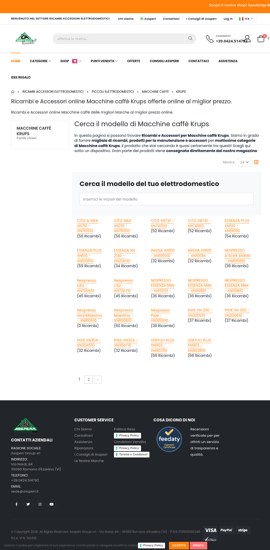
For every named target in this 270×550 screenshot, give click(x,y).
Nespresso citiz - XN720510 (86, 285)
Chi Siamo (83, 429)
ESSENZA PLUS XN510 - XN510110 (237, 225)
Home (15, 61)
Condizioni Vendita (130, 441)
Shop (69, 61)
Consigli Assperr (164, 61)
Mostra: (229, 162)
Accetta (179, 545)
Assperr (148, 19)
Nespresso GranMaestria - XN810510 (89, 315)
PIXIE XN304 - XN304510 (89, 343)
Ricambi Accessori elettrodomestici (53, 91)
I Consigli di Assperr (201, 19)
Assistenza (228, 61)
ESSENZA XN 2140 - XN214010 (124, 255)
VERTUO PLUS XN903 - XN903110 (162, 345)
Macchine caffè (155, 91)
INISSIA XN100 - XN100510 (163, 253)
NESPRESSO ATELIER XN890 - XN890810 (237, 255)
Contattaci (171, 19)
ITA (244, 19)
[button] (261, 38)
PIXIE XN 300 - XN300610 (237, 313)
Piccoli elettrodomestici (113, 91)
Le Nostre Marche (89, 460)
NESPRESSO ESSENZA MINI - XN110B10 (236, 285)
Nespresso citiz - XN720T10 (123, 285)
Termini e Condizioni (133, 454)
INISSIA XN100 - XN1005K (199, 253)
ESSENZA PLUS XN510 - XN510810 (89, 255)
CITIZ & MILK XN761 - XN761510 (87, 225)
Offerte (133, 61)
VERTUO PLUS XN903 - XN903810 (199, 345)
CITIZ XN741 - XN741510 (162, 223)
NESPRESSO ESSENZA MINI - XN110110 (163, 285)
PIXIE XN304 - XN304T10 (126, 343)
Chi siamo (126, 19)
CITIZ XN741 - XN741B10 (199, 223)
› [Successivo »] (97, 379)
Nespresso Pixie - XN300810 (160, 315)
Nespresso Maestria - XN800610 (123, 315)
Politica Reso (124, 429)
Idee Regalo (21, 77)
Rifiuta (198, 545)
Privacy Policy (153, 545)
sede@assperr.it (24, 491)
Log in (228, 19)
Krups (181, 91)
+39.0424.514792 (232, 40)
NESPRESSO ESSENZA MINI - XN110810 (199, 285)
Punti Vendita (102, 61)
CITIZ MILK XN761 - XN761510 (123, 225)
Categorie (38, 61)
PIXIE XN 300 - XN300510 (200, 313)
